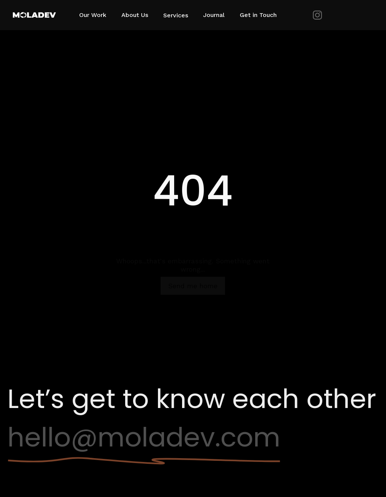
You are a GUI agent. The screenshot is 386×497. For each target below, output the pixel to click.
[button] (179, 15)
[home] (37, 15)
